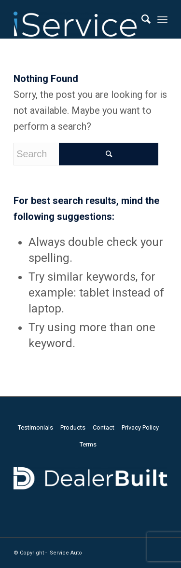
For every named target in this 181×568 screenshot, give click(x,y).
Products (72, 427)
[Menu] (162, 19)
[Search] (141, 19)
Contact (103, 427)
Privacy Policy (140, 427)
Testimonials (35, 427)
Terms (88, 444)
